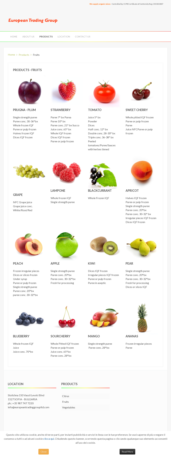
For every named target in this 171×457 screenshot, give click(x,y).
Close (44, 451)
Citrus (65, 396)
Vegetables (68, 407)
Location (64, 36)
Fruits (65, 401)
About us (28, 36)
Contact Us (82, 36)
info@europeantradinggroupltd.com (28, 407)
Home (13, 36)
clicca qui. (48, 438)
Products (46, 36)
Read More (127, 451)
